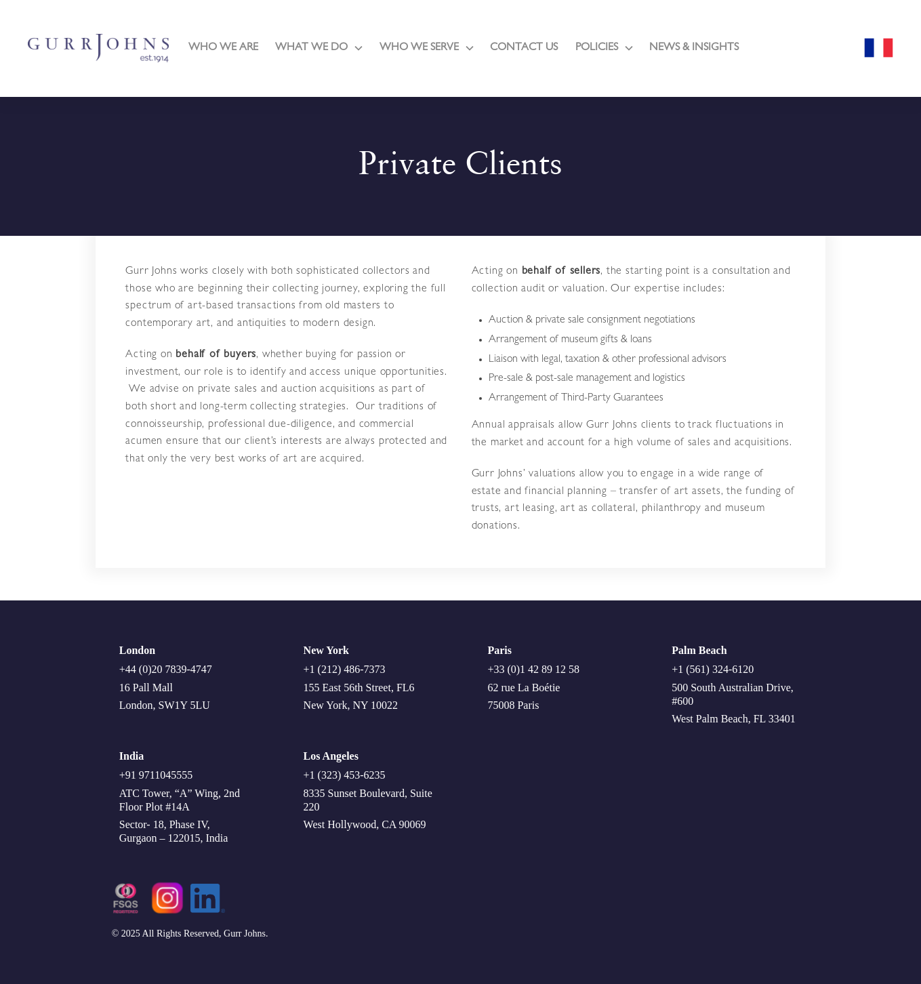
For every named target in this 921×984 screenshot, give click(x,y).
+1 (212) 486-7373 (345, 669)
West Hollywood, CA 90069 (365, 824)
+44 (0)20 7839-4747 (165, 669)
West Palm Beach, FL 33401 (734, 718)
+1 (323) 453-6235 (345, 775)
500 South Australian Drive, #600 (733, 694)
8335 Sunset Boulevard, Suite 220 (368, 800)
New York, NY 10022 (351, 705)
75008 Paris (513, 705)
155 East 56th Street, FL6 (359, 687)
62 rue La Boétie (523, 687)
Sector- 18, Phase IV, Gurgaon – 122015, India (173, 831)
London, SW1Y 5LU (164, 705)
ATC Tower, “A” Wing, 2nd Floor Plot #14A (179, 800)
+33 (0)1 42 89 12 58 (533, 669)
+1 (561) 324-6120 (713, 669)
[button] (318, 48)
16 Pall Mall (146, 687)
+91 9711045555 (155, 775)
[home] (98, 48)
